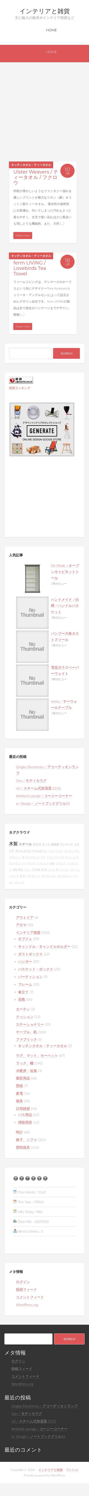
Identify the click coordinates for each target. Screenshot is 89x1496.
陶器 (20, 869)
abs (24, 863)
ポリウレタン (49, 875)
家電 (19, 1093)
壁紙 (19, 1086)
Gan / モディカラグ (31, 780)
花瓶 (21, 999)
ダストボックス (30, 954)
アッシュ (70, 857)
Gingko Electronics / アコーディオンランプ (44, 1406)
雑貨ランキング (19, 388)
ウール (51, 869)
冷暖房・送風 (26, 1071)
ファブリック (26, 1039)
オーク (46, 844)
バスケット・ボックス (35, 969)
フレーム (25, 984)
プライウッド (32, 857)
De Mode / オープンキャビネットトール (65, 571)
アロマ (21, 925)
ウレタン (69, 850)
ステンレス (43, 863)
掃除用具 (25, 1122)
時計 (19, 1132)
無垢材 (55, 844)
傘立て (23, 992)
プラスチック (33, 875)
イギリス (31, 863)
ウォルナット (40, 850)
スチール (25, 844)
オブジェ (25, 939)
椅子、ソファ (26, 1140)
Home (51, 30)
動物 (37, 869)
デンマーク (66, 844)
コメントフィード (30, 1297)
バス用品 (25, 1114)
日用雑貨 (23, 1108)
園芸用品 (23, 1078)
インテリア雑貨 (28, 932)
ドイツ (50, 857)
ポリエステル (23, 850)
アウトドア (24, 917)
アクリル (59, 857)
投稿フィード (26, 1289)
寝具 (19, 1101)
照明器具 (23, 1147)
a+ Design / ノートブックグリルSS (43, 803)
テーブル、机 (26, 1032)
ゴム (16, 882)
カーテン (23, 1009)
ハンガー (25, 961)
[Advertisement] (41, 105)
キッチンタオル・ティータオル (31, 165)
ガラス (37, 844)
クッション (24, 1017)
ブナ (43, 857)
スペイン (64, 869)
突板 (14, 869)
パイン (27, 869)
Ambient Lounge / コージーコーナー (44, 796)
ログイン (23, 1282)
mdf (72, 869)
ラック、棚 (24, 1063)
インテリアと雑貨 (44, 11)
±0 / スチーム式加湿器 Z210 (38, 788)
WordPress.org (27, 1304)
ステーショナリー (30, 1024)
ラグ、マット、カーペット (37, 1055)
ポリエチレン (64, 875)
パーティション (30, 976)
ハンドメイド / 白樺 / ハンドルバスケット (65, 605)
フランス (60, 863)
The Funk (72, 1470)
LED (22, 882)
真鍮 (52, 863)
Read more (23, 235)
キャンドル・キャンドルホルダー (44, 946)
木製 (13, 843)
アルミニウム (56, 850)
